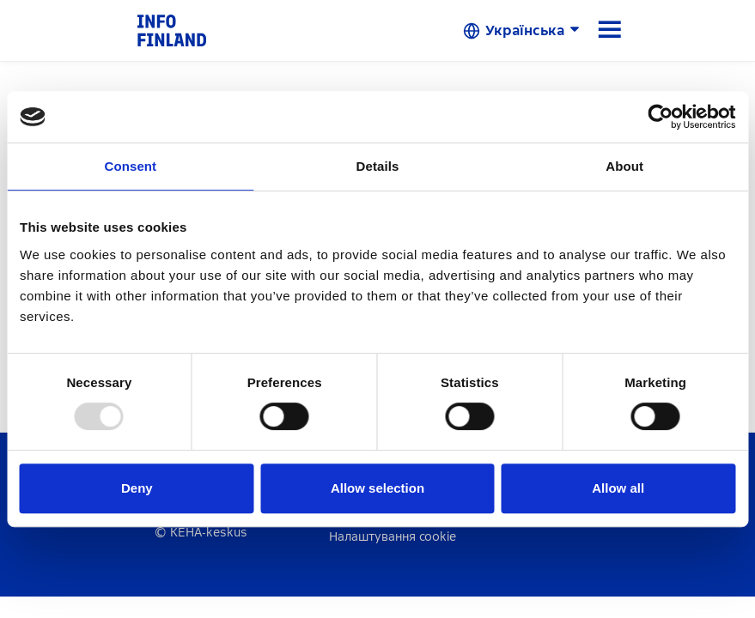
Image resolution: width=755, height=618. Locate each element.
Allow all (618, 488)
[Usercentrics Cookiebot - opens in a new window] (660, 117)
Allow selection (377, 488)
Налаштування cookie (392, 537)
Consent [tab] (130, 166)
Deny (137, 488)
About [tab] (624, 166)
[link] (171, 29)
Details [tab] (377, 166)
